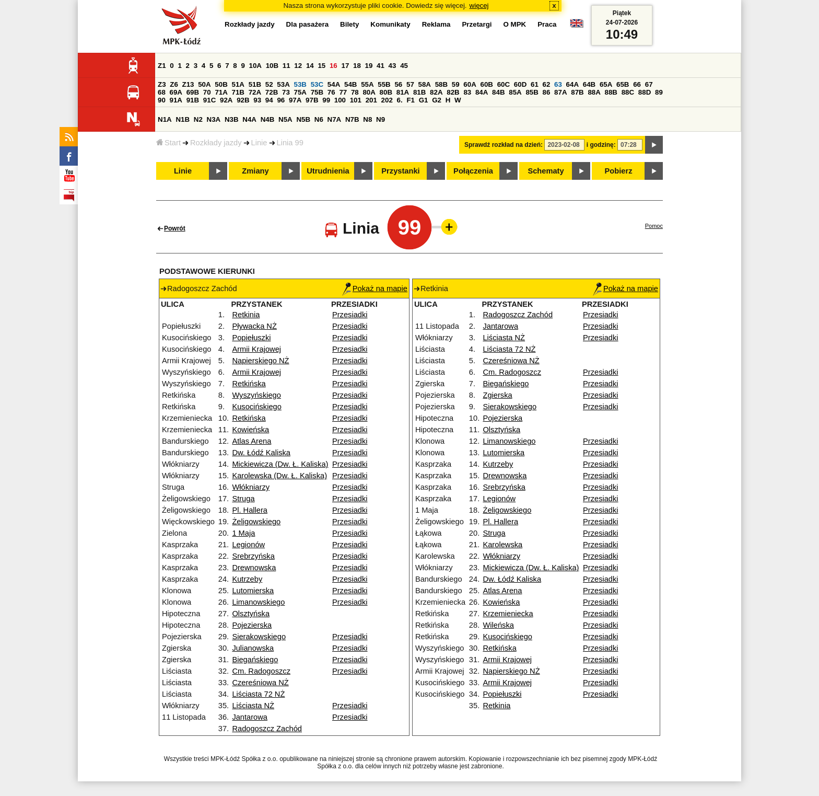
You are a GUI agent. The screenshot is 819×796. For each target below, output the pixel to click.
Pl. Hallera (249, 510)
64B (589, 84)
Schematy (546, 171)
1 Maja (243, 533)
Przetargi (477, 24)
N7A (334, 119)
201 (371, 100)
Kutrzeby (247, 579)
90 (162, 100)
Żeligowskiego (256, 521)
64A (572, 84)
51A (238, 84)
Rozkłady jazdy (216, 143)
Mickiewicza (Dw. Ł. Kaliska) (280, 464)
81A (402, 92)
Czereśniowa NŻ (260, 682)
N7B (352, 119)
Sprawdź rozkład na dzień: (503, 144)
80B (386, 92)
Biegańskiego (255, 659)
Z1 (162, 66)
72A (255, 92)
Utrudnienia (328, 171)
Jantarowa (249, 717)
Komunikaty (390, 24)
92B (243, 100)
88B (611, 92)
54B (350, 84)
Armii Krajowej (256, 349)
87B (577, 92)
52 (269, 84)
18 (357, 66)
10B (272, 66)
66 (637, 84)
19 (369, 66)
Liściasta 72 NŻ (258, 694)
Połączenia (473, 171)
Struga (243, 498)
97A (295, 100)
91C (209, 100)
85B (531, 92)
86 (547, 92)
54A (333, 84)
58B (441, 84)
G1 (423, 100)
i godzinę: (601, 144)
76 (331, 92)
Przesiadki (350, 314)
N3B (232, 119)
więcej (479, 5)
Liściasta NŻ (253, 705)
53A (283, 84)
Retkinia (246, 314)
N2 (198, 119)
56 (398, 84)
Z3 (162, 84)
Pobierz (619, 171)
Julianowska (253, 648)
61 (535, 84)
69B (192, 92)
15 (321, 66)
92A (226, 100)
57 (410, 84)
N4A (249, 119)
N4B (268, 119)
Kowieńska (250, 429)
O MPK (515, 24)
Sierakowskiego (259, 636)
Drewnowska (254, 567)
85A (515, 92)
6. (400, 100)
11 (286, 66)
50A (204, 84)
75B (317, 92)
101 (355, 100)
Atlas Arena (251, 441)
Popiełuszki (251, 337)
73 (286, 92)
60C (503, 84)
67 (649, 84)
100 (340, 100)
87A (560, 92)
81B (419, 92)
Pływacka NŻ (254, 326)
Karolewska (502, 544)
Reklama (436, 24)
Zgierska (497, 395)
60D (520, 84)
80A (368, 92)
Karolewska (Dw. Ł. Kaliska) (279, 475)
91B (192, 100)
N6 (318, 119)
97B (312, 100)
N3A (214, 119)
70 (207, 92)
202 (387, 100)
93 (257, 100)
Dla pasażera (307, 24)
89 (659, 92)
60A (469, 84)
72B (271, 92)
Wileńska (498, 625)
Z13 (188, 84)
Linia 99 (290, 143)
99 (326, 100)
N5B (303, 119)
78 (355, 92)
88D (644, 92)
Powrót (174, 228)
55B (384, 84)
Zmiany (255, 171)
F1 (410, 100)
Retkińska (248, 383)
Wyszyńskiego (256, 395)
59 (456, 84)
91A (176, 100)
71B (238, 92)
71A (221, 92)
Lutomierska (253, 590)
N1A (165, 119)
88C (628, 92)
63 (558, 84)
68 (162, 92)
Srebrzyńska (253, 556)
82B (453, 92)
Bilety (349, 24)
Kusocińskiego (257, 406)
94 (269, 100)
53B (300, 84)
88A (594, 92)
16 (333, 66)
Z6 (174, 84)
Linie (259, 143)
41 (380, 66)
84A (481, 92)
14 (310, 66)
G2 (436, 100)
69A (176, 92)
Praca (546, 24)
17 (345, 66)
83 (467, 92)
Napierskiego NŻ (260, 360)
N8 (367, 119)
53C (317, 84)
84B (498, 92)
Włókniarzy (251, 487)
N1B (183, 119)
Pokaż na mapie (374, 288)
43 (392, 66)
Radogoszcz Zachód (267, 728)
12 (298, 66)
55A (367, 84)
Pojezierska (252, 625)
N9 (380, 119)
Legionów (248, 544)
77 (343, 92)
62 (547, 84)
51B (255, 84)
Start (168, 143)
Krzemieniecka (508, 613)
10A (255, 66)
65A (606, 84)
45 (404, 66)
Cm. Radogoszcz (261, 671)
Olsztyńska (251, 613)
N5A (285, 119)
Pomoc (654, 226)
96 (281, 100)
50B (221, 84)
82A (436, 92)
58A (424, 84)
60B (487, 84)
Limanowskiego (258, 602)
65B (622, 84)
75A (300, 92)
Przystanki (400, 171)
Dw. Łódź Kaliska (261, 452)
